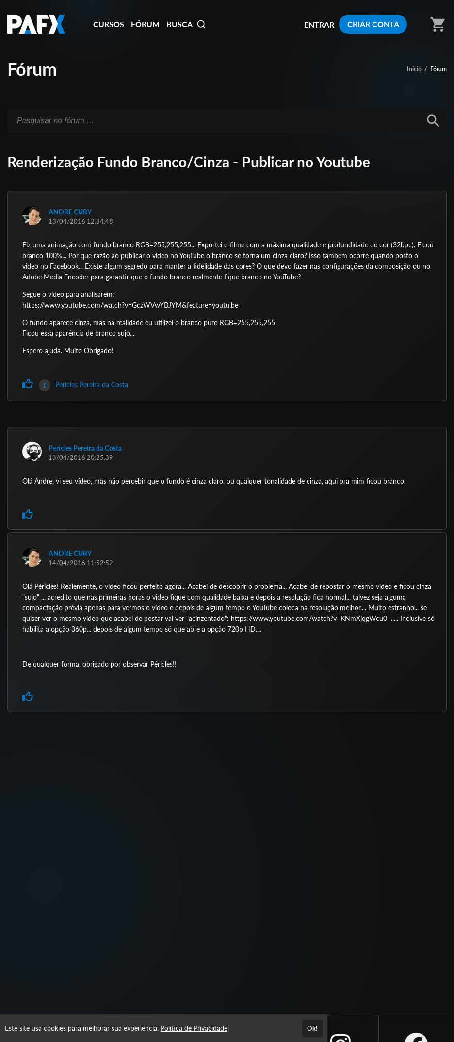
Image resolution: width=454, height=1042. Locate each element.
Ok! (312, 1028)
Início (414, 69)
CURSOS (108, 24)
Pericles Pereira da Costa (91, 384)
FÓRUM (145, 24)
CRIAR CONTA (373, 24)
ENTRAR (319, 24)
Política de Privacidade (194, 1028)
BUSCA (186, 24)
